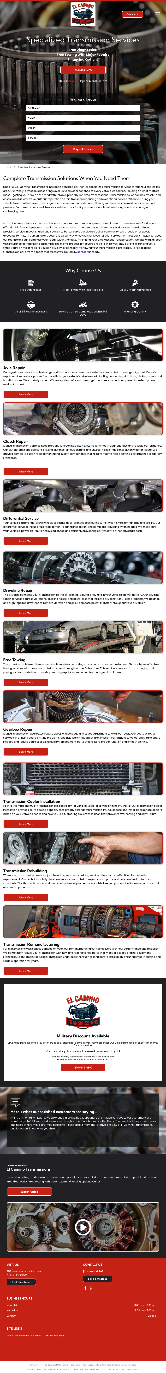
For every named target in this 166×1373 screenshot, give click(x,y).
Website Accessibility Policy (124, 1365)
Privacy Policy (35, 1365)
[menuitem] (11, 1335)
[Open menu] (157, 14)
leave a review (108, 1125)
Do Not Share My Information (57, 1365)
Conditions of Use (78, 1365)
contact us (84, 252)
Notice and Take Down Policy (100, 1365)
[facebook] (85, 1288)
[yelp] (91, 1288)
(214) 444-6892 (93, 1271)
